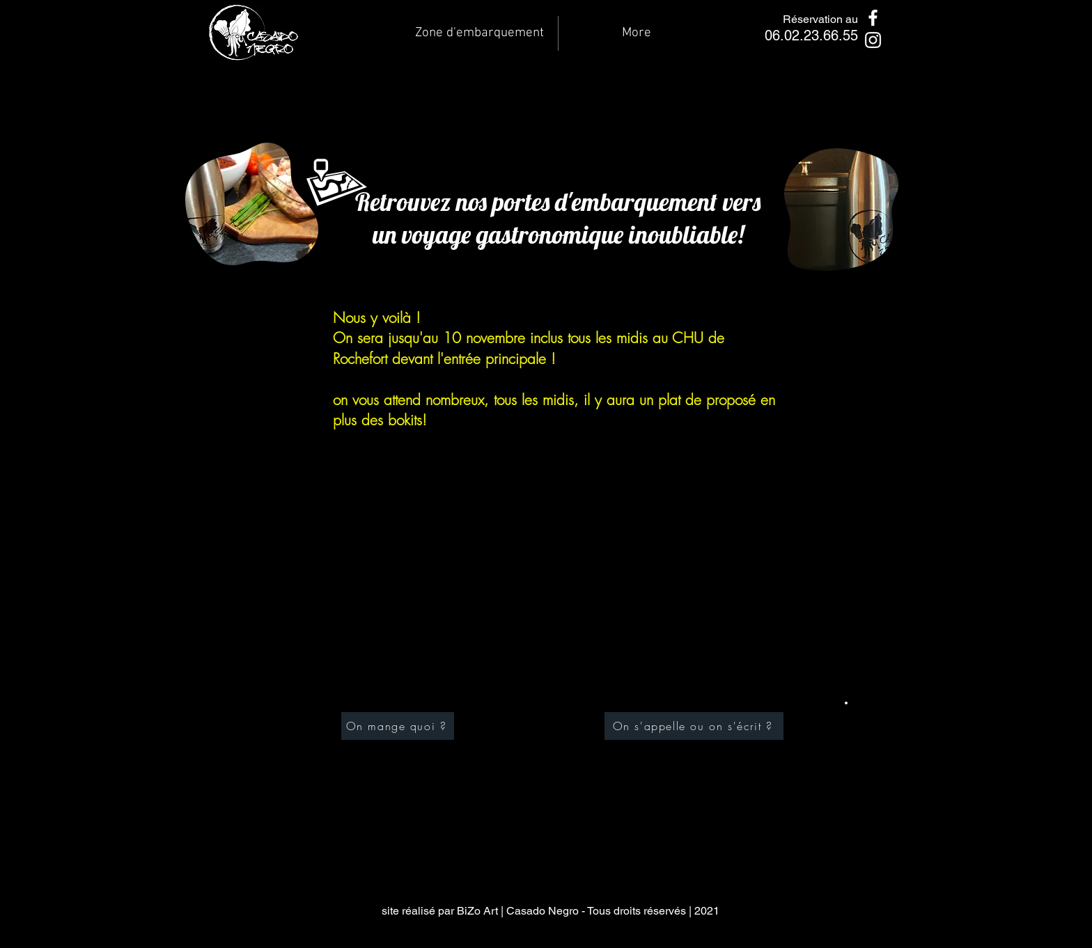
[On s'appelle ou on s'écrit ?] (693, 726)
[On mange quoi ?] (397, 726)
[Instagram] (873, 40)
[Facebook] (873, 18)
